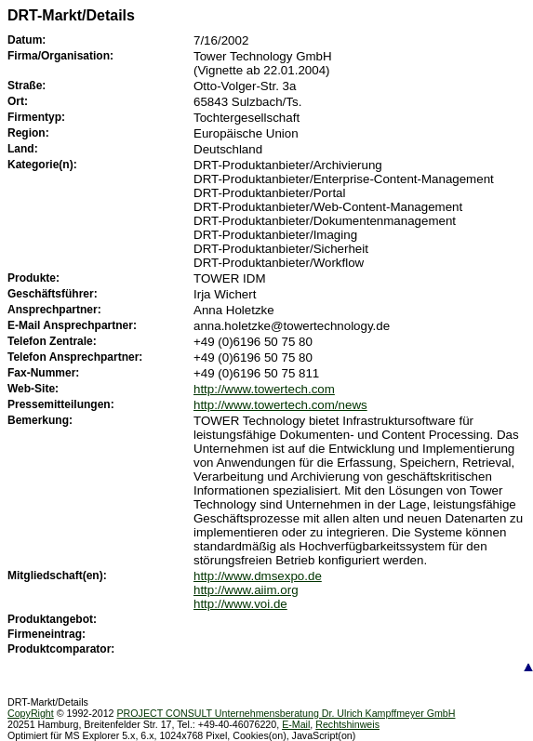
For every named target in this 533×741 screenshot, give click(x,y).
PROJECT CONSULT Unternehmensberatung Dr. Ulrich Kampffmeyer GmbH (285, 713)
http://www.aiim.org (246, 590)
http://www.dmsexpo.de (257, 576)
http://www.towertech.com (264, 389)
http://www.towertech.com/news (280, 405)
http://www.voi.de (240, 604)
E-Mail (296, 724)
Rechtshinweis (347, 724)
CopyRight (30, 713)
